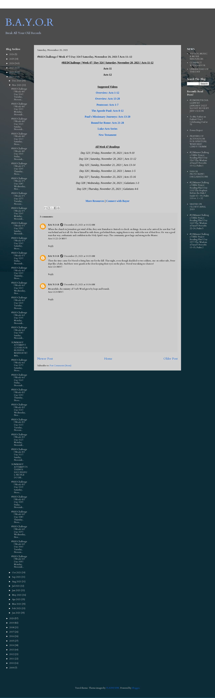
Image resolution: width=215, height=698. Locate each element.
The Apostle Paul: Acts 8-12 (107, 110)
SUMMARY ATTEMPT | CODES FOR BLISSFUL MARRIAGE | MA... (19, 349)
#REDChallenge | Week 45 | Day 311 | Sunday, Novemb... (19, 454)
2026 (12, 54)
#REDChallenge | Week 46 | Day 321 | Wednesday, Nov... (19, 288)
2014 (12, 645)
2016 (12, 636)
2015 (12, 640)
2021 (12, 76)
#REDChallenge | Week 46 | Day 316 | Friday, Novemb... (19, 380)
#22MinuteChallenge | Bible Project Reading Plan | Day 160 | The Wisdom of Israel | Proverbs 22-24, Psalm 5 (199, 222)
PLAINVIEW (112, 688)
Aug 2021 (17, 581)
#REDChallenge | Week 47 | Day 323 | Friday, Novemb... (19, 258)
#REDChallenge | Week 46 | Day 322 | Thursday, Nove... (19, 273)
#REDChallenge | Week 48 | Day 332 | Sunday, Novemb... (19, 124)
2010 (12, 663)
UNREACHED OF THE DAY (199, 70)
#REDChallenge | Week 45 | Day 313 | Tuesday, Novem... (19, 425)
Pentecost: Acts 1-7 (108, 104)
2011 (12, 658)
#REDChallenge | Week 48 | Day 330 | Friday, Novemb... (19, 154)
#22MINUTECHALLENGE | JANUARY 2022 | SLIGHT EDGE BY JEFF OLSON (199, 105)
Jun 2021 (16, 590)
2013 (12, 649)
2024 (12, 63)
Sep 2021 (16, 577)
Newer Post (45, 359)
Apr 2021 (16, 599)
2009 (12, 667)
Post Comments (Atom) (60, 365)
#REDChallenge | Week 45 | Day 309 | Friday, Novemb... (19, 502)
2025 (12, 59)
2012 (12, 654)
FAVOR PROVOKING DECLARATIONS (199, 174)
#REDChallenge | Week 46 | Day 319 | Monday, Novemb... (19, 318)
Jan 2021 (16, 612)
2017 (12, 631)
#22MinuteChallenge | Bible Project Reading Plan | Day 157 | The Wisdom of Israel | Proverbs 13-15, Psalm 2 (199, 241)
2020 (12, 618)
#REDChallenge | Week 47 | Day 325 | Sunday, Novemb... (19, 228)
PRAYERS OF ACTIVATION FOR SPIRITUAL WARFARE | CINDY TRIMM (198, 141)
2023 (12, 67)
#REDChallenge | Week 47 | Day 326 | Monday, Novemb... (19, 213)
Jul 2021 (16, 586)
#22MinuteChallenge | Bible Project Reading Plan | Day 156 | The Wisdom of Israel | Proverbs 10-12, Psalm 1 (199, 159)
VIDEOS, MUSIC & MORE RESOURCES (198, 56)
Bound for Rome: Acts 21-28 (107, 122)
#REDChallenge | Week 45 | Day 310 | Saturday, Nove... (19, 487)
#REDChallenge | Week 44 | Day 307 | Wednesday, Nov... (19, 532)
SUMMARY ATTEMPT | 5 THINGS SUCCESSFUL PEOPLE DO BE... (19, 471)
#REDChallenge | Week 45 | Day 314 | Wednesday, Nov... (19, 410)
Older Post (171, 359)
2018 (12, 627)
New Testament (107, 134)
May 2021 (17, 595)
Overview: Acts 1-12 (107, 92)
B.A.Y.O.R (29, 22)
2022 (12, 72)
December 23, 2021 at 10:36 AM (79, 284)
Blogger (135, 688)
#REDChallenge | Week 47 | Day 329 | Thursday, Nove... (19, 169)
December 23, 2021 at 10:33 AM (79, 256)
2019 (12, 622)
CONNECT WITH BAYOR (197, 64)
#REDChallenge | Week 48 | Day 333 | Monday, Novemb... (19, 109)
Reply (51, 246)
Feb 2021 (17, 608)
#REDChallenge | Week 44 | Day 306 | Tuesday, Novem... (19, 547)
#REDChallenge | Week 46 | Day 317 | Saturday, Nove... (19, 365)
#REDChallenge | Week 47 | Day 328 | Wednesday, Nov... (19, 184)
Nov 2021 (17, 85)
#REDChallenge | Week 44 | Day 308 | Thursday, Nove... (19, 517)
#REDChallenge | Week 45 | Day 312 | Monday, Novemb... (19, 440)
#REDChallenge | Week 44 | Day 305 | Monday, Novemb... (19, 561)
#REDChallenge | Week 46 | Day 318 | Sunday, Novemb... (19, 333)
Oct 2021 (17, 572)
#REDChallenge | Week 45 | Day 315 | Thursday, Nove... (19, 395)
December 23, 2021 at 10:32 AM (79, 224)
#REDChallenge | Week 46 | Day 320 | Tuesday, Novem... (19, 303)
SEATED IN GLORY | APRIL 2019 (198, 207)
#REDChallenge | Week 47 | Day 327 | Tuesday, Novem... (19, 198)
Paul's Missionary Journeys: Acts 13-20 (107, 116)
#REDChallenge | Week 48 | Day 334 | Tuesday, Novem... (19, 94)
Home (108, 359)
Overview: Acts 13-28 (107, 98)
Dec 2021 (17, 80)
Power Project (196, 130)
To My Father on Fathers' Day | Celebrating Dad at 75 (199, 120)
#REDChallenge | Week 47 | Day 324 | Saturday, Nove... (19, 243)
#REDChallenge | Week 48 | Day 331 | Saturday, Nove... (19, 139)
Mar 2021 (17, 604)
